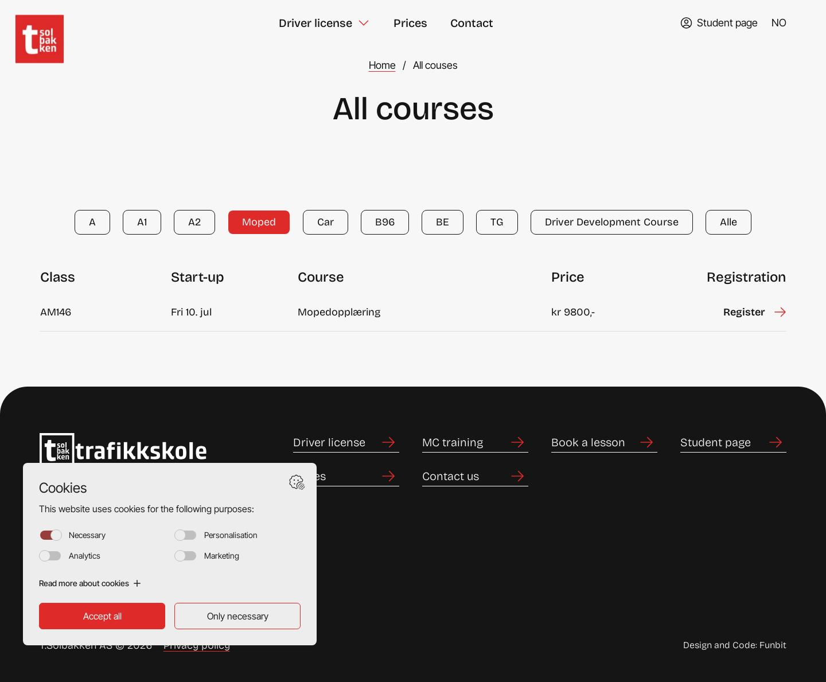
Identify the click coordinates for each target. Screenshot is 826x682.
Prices (410, 23)
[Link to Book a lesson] (604, 442)
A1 (142, 222)
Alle (728, 222)
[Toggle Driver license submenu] (364, 23)
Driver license (315, 23)
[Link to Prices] (346, 476)
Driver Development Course (612, 222)
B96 (385, 222)
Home (382, 65)
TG (497, 222)
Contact (471, 23)
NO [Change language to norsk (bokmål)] (779, 23)
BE (442, 222)
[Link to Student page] (733, 442)
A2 (194, 222)
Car (325, 222)
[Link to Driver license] (346, 442)
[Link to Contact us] (475, 476)
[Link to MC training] (475, 442)
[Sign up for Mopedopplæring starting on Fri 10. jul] (754, 312)
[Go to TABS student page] (719, 22)
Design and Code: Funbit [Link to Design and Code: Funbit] (734, 645)
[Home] (52, 23)
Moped (259, 222)
